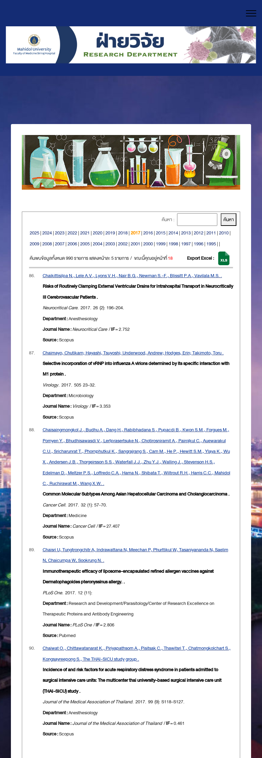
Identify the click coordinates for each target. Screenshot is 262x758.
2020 (97, 233)
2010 (224, 233)
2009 (34, 244)
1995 (211, 244)
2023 (59, 233)
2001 (135, 244)
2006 (72, 244)
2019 (110, 233)
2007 (59, 244)
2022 (72, 233)
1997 (186, 244)
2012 (198, 233)
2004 (97, 244)
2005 (85, 244)
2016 (148, 233)
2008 (47, 244)
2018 (123, 233)
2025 (34, 233)
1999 (160, 244)
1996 (198, 244)
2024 (47, 233)
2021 (85, 233)
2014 (173, 233)
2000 (148, 244)
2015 (160, 233)
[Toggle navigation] (251, 13)
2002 (123, 244)
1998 (173, 244)
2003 (110, 244)
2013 (186, 233)
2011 (211, 233)
